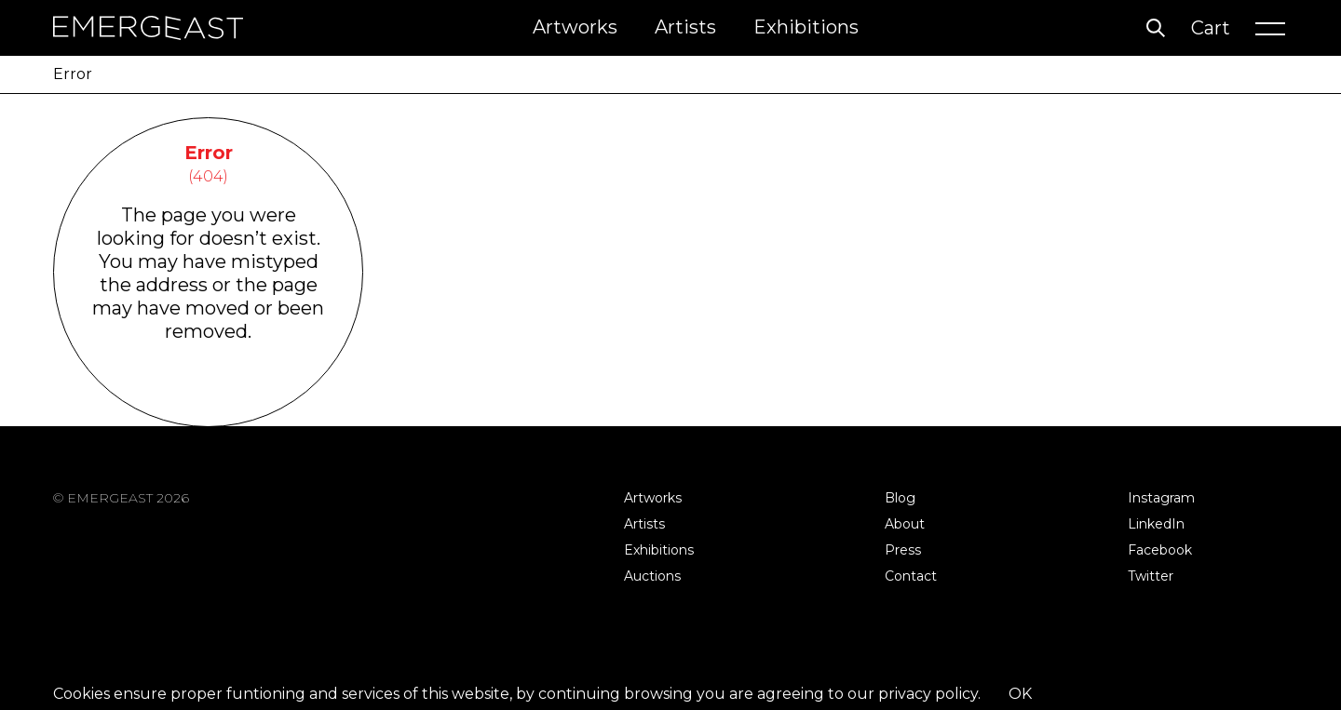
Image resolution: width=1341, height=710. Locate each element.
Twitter (1150, 576)
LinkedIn (1156, 524)
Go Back (208, 402)
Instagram (1161, 497)
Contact (911, 576)
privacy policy (928, 694)
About (905, 524)
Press (903, 550)
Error (72, 74)
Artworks (575, 27)
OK (1020, 694)
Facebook (1160, 550)
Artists (685, 27)
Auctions (652, 576)
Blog (900, 497)
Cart (1210, 28)
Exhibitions (806, 27)
